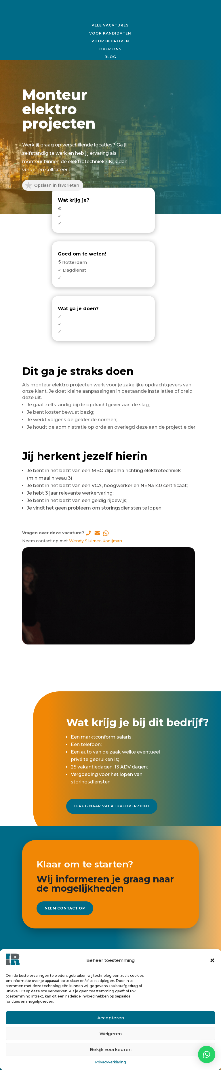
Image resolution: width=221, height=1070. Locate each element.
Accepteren (110, 1018)
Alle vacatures (110, 24)
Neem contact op (71, 901)
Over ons (110, 48)
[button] (212, 960)
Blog (110, 56)
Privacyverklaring (110, 1062)
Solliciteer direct (110, 655)
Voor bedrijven (110, 40)
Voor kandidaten (110, 32)
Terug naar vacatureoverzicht (111, 801)
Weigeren (111, 1033)
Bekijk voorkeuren (111, 1049)
